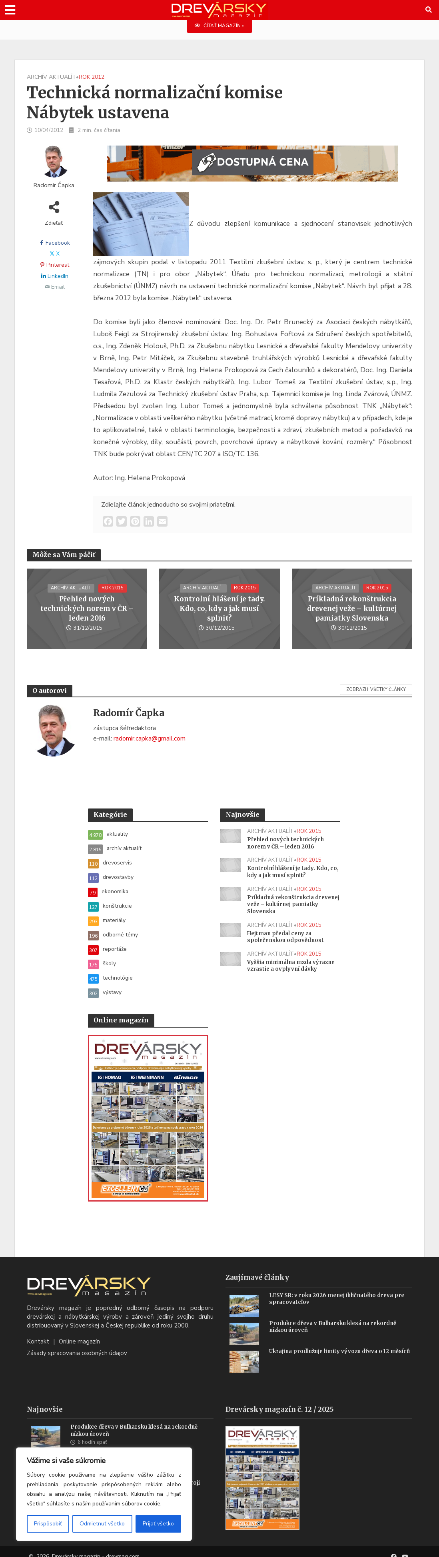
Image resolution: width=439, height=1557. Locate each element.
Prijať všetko (158, 1523)
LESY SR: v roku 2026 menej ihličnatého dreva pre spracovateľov (340, 1289)
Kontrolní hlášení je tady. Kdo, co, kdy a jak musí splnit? (219, 609)
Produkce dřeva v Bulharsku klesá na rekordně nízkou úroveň (337, 1317)
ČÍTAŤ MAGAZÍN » (219, 26)
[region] (104, 1494)
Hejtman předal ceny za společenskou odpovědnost (287, 941)
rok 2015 (113, 594)
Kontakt (38, 1332)
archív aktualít (51, 77)
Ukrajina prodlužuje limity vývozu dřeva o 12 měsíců (332, 1345)
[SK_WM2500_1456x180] (252, 168)
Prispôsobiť (48, 1523)
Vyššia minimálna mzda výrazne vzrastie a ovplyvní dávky (286, 975)
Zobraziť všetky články (376, 690)
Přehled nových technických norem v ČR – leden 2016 (87, 609)
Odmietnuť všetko (102, 1523)
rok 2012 (91, 77)
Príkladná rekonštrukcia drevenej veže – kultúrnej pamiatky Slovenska (351, 609)
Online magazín (79, 1332)
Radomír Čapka (54, 186)
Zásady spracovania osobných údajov (77, 1344)
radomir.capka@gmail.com (150, 739)
